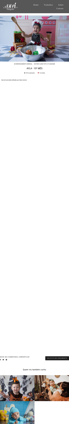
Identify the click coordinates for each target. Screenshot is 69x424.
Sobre (61, 5)
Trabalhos (48, 5)
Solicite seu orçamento (57, 358)
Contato (60, 8)
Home (36, 5)
